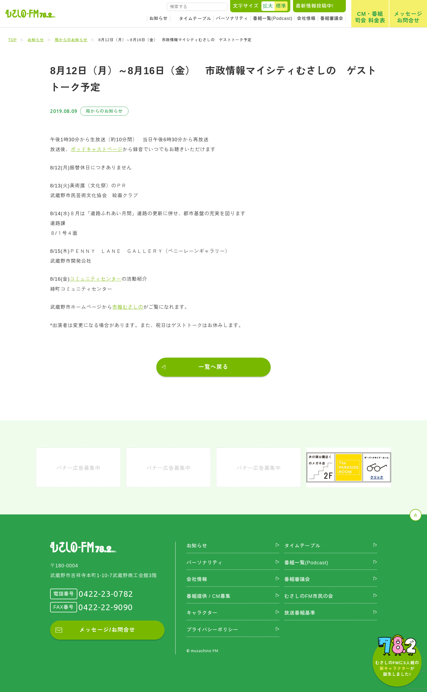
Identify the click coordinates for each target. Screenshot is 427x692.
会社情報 (306, 18)
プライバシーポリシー (212, 629)
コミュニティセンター (95, 278)
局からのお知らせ (71, 40)
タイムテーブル (195, 18)
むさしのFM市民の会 (308, 595)
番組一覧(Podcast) (272, 18)
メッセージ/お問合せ (107, 629)
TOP (12, 40)
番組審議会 (331, 18)
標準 (281, 6)
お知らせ (158, 18)
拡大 (268, 6)
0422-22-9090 (105, 606)
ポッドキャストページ (97, 149)
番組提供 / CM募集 (209, 595)
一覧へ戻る (213, 366)
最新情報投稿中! (315, 6)
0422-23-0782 (106, 593)
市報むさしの (127, 306)
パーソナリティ (232, 18)
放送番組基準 (299, 612)
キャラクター (202, 612)
